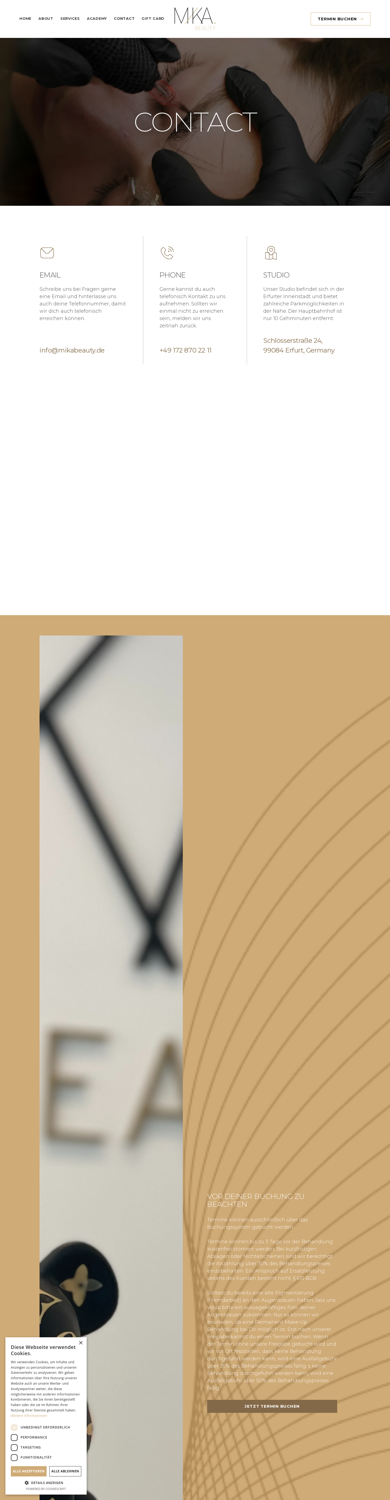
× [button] (81, 1343)
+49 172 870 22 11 (186, 350)
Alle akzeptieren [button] (29, 1471)
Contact (124, 18)
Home (25, 18)
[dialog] (46, 1416)
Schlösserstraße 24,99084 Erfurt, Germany (299, 345)
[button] (70, 19)
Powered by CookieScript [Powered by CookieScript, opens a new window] (46, 1489)
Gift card (153, 18)
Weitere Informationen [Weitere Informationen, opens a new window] (29, 1415)
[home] (195, 19)
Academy (97, 18)
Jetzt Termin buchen (286, 1406)
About (45, 18)
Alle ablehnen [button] (65, 1471)
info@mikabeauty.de (72, 350)
